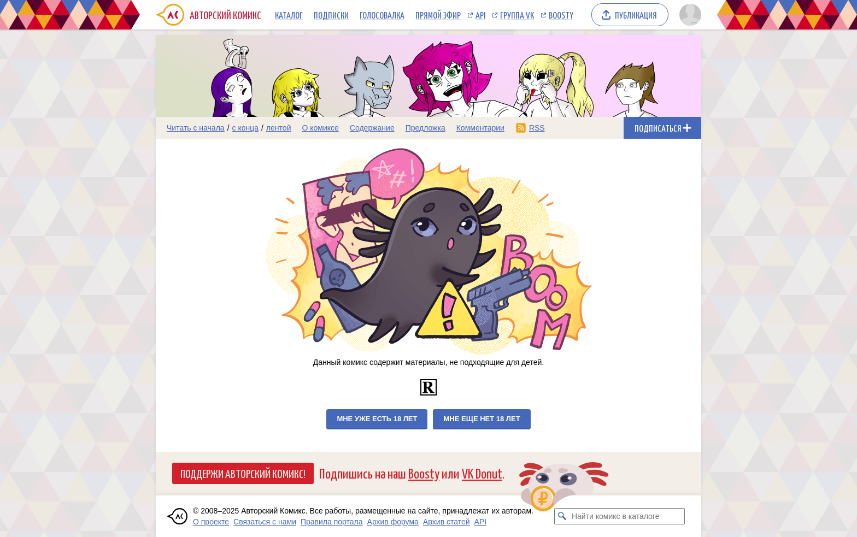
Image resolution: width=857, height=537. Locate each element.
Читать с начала (196, 127)
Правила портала (332, 521)
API (480, 15)
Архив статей (446, 521)
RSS (537, 127)
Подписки (331, 15)
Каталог (289, 15)
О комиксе (320, 127)
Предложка (425, 127)
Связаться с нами (264, 521)
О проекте (211, 521)
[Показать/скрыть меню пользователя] (688, 14)
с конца (245, 127)
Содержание (372, 127)
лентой (278, 127)
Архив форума (393, 521)
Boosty (561, 15)
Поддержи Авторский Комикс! (243, 473)
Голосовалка (382, 15)
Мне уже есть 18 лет (377, 419)
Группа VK (517, 15)
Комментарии (480, 127)
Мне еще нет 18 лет (481, 419)
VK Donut (482, 472)
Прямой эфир (438, 15)
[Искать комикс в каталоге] (562, 516)
